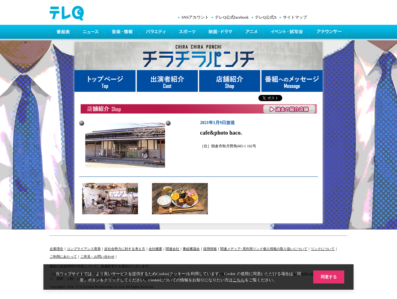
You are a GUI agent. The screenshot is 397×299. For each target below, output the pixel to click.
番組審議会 (191, 249)
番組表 (63, 32)
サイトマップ (295, 17)
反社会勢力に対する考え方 (124, 249)
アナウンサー (328, 32)
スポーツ (188, 32)
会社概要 (155, 249)
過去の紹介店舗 (289, 109)
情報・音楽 (123, 32)
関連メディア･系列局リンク (241, 249)
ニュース (91, 32)
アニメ (252, 32)
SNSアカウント (195, 17)
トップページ (105, 81)
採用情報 (210, 249)
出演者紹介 (168, 81)
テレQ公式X (266, 17)
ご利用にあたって (63, 256)
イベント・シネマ (287, 32)
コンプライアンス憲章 (84, 249)
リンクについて (323, 249)
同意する (329, 276)
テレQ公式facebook (231, 17)
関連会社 (172, 249)
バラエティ (156, 32)
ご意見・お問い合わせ (97, 256)
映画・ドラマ (221, 32)
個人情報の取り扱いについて (285, 249)
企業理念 (56, 249)
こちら (239, 280)
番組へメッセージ (292, 81)
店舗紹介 (230, 81)
